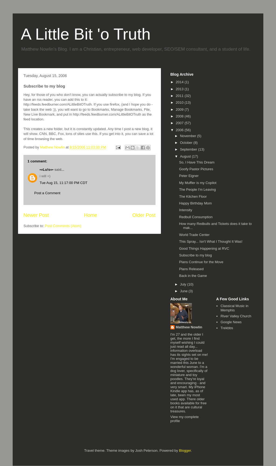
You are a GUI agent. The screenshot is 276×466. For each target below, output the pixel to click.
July (183, 284)
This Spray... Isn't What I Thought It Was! (210, 241)
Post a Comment (47, 193)
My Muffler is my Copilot (197, 183)
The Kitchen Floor (193, 196)
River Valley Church (235, 316)
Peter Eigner (188, 176)
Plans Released (191, 269)
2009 (180, 109)
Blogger (185, 450)
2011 (180, 96)
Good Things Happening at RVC (204, 248)
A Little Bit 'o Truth (86, 34)
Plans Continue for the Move (201, 262)
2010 (180, 102)
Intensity (185, 210)
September (189, 149)
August (186, 156)
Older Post (144, 215)
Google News (231, 322)
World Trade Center (194, 235)
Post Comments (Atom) (63, 226)
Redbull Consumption (195, 217)
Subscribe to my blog (195, 255)
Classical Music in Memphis (234, 308)
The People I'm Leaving (197, 189)
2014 (180, 82)
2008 (180, 116)
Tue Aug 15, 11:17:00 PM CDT (63, 183)
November (188, 136)
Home (90, 215)
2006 (180, 130)
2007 (180, 123)
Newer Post (36, 215)
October (187, 143)
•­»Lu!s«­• (46, 170)
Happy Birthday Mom (195, 203)
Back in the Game (193, 276)
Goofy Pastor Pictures (196, 169)
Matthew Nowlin (189, 327)
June (184, 291)
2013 (180, 89)
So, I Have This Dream (196, 162)
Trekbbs (226, 328)
